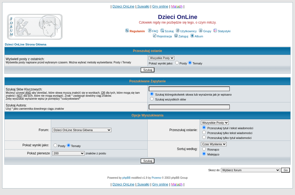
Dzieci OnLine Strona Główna (25, 44)
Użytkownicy (186, 31)
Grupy (205, 31)
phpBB (126, 177)
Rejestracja (162, 36)
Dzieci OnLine (123, 6)
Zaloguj (181, 36)
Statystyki (222, 31)
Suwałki (142, 6)
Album (197, 36)
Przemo (156, 177)
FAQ (153, 31)
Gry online (160, 6)
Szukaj (167, 31)
